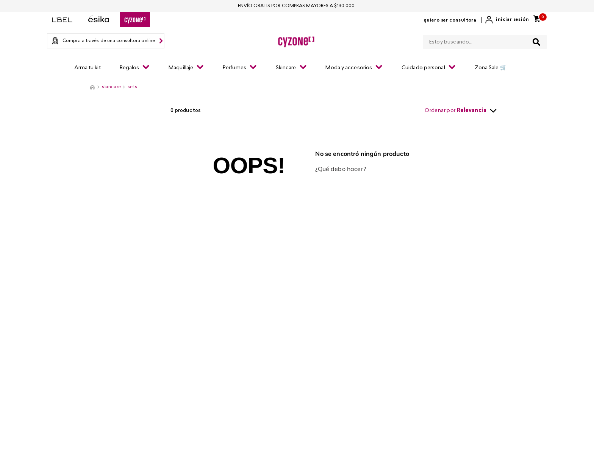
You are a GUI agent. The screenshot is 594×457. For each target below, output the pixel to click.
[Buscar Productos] (536, 42)
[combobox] (485, 40)
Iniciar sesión (512, 19)
